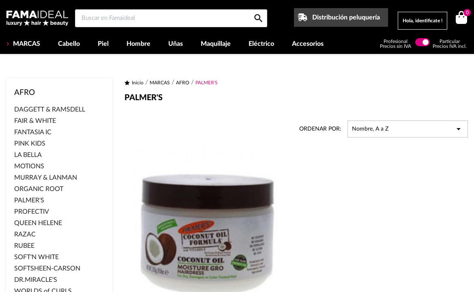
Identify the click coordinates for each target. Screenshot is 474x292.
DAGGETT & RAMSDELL (49, 109)
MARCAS (25, 44)
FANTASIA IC (32, 132)
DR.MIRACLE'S (35, 280)
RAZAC (25, 234)
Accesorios (308, 44)
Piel (103, 44)
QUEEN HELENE (38, 223)
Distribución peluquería (346, 17)
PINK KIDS (29, 143)
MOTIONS (29, 166)
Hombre (138, 44)
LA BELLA (28, 155)
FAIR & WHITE (35, 121)
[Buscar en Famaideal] (171, 18)
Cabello (69, 44)
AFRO (24, 93)
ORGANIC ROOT (38, 189)
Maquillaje (216, 44)
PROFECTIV (31, 211)
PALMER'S (29, 200)
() (465, 13)
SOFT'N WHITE (36, 257)
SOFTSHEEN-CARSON (47, 268)
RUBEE (24, 246)
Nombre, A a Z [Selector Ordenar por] (407, 129)
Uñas (175, 44)
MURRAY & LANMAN (45, 177)
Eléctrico (261, 44)
